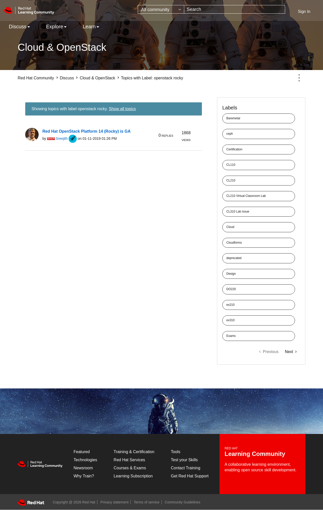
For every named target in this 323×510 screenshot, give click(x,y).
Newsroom (83, 468)
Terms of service (146, 502)
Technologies (85, 460)
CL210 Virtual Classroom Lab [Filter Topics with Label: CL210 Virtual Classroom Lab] (246, 196)
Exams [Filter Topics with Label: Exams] (231, 336)
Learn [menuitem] (89, 26)
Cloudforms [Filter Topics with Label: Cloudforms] (234, 242)
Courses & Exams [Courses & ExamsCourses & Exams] (130, 468)
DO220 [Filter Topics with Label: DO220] (231, 289)
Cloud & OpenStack (97, 78)
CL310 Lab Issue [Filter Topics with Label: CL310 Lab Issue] (237, 211)
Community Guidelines (182, 502)
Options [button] (299, 78)
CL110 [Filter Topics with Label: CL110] (230, 165)
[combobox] (234, 9)
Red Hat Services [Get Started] (129, 460)
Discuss (67, 78)
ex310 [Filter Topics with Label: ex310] (230, 320)
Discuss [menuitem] (17, 26)
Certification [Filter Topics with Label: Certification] (234, 149)
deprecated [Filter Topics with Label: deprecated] (233, 258)
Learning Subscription (133, 476)
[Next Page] (291, 351)
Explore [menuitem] (54, 26)
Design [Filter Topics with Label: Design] (231, 273)
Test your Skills (184, 460)
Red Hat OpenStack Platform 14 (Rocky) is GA (86, 131)
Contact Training (185, 468)
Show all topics (122, 109)
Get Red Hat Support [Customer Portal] (189, 476)
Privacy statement (114, 502)
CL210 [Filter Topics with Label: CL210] (230, 180)
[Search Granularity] (161, 9)
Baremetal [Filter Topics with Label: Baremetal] (233, 118)
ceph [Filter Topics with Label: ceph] (229, 133)
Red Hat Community (36, 78)
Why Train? (84, 476)
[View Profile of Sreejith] (62, 138)
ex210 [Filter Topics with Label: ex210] (230, 305)
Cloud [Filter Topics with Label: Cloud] (230, 227)
